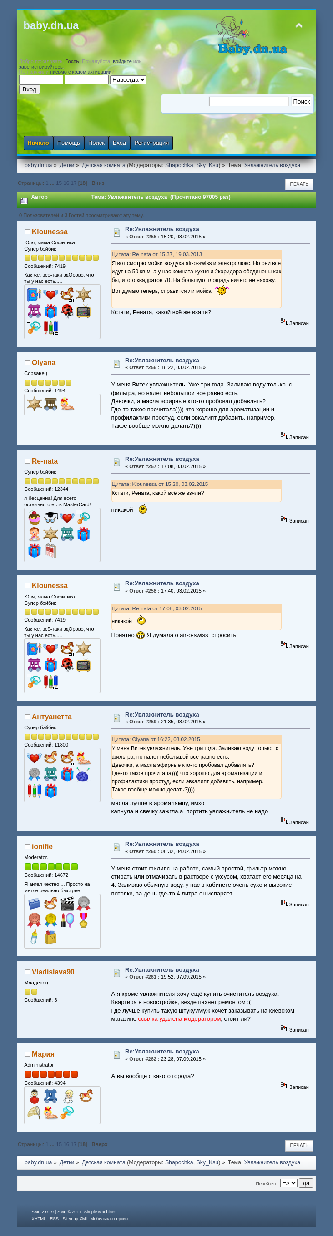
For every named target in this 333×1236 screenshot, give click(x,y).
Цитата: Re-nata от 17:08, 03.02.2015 (157, 608)
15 (59, 183)
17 (74, 183)
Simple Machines (100, 1212)
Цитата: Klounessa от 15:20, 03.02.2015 (160, 484)
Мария (43, 1054)
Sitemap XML (75, 1218)
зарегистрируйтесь (41, 66)
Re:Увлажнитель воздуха (162, 229)
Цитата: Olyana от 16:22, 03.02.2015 (156, 739)
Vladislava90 (53, 972)
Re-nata (45, 461)
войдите (122, 61)
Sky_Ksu (208, 165)
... (53, 183)
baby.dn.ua (51, 25)
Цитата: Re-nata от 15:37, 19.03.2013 (157, 254)
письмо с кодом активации (80, 71)
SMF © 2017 (69, 1212)
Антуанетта (52, 717)
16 (66, 183)
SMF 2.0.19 (43, 1212)
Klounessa (50, 232)
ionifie (42, 846)
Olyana (44, 362)
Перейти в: (267, 1183)
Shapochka (179, 165)
